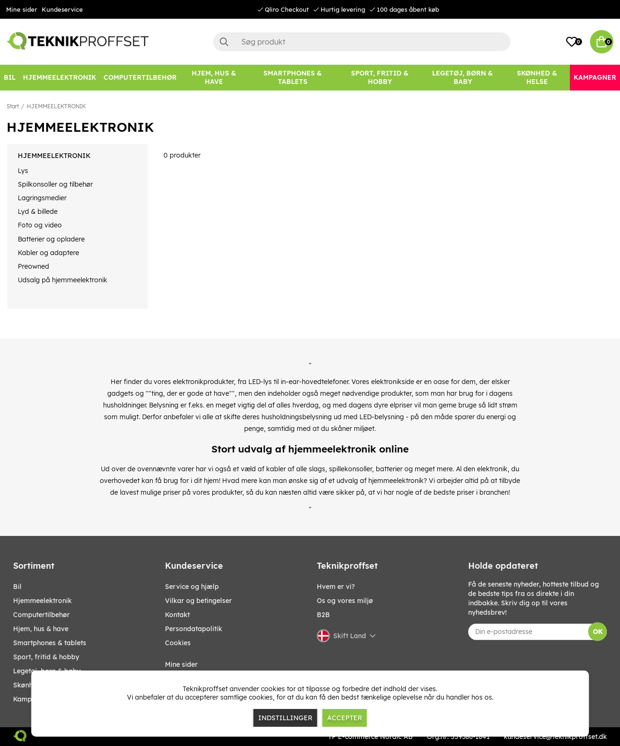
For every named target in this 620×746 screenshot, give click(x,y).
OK (598, 631)
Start (13, 106)
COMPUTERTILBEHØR (41, 614)
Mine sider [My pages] (181, 664)
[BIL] (9, 77)
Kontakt (177, 614)
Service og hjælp (192, 586)
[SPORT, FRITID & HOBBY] (379, 77)
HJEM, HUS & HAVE (40, 629)
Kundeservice (62, 9)
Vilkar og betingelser (198, 600)
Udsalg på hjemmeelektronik (62, 280)
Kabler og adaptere (48, 253)
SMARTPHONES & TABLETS (49, 643)
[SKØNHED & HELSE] (537, 77)
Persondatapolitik (193, 629)
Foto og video (40, 225)
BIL (17, 586)
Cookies (178, 643)
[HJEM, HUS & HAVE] (213, 77)
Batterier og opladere (51, 239)
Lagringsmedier (42, 198)
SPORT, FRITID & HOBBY (46, 657)
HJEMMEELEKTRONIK (56, 106)
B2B (323, 614)
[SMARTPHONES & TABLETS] (292, 77)
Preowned (33, 266)
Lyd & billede (38, 211)
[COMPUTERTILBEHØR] (140, 77)
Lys (23, 170)
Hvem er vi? (336, 586)
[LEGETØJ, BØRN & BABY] (463, 77)
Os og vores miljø (345, 600)
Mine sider (21, 9)
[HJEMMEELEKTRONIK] (59, 77)
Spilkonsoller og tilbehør (55, 184)
